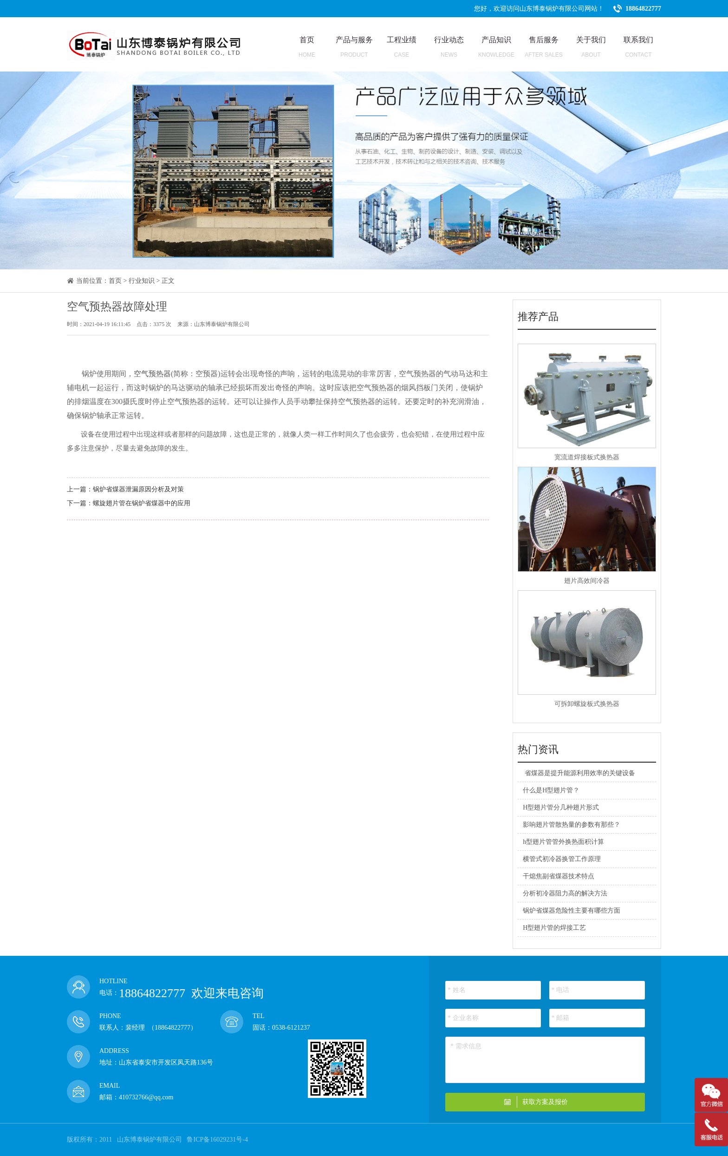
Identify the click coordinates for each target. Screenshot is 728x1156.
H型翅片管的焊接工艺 (554, 927)
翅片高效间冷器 (587, 580)
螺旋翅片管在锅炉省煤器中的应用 (141, 503)
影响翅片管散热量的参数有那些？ (571, 824)
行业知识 (142, 280)
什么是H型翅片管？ (551, 790)
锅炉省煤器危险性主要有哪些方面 (571, 910)
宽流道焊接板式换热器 (586, 457)
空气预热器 (152, 374)
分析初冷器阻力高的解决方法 (565, 893)
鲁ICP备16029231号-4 (217, 1139)
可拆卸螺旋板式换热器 (586, 703)
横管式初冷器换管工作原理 (562, 859)
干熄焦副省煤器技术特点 (558, 876)
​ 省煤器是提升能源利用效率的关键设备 (579, 773)
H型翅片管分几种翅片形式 (561, 807)
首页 (115, 280)
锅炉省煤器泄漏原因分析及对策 (138, 489)
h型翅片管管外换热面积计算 (563, 841)
